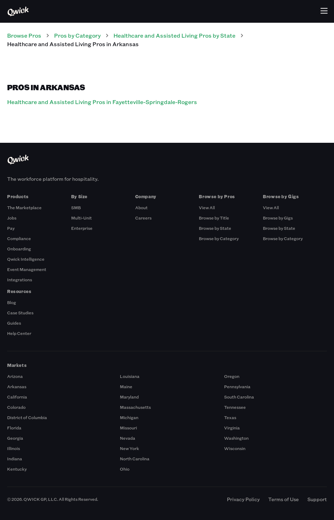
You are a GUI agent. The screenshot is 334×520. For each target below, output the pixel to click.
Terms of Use (283, 499)
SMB (76, 207)
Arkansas (16, 386)
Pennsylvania (237, 386)
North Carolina (134, 458)
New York (129, 448)
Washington (236, 438)
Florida (14, 427)
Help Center (19, 333)
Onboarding (19, 248)
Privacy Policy (243, 499)
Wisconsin (234, 448)
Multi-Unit (81, 218)
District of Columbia (27, 417)
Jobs (11, 218)
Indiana (14, 458)
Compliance (19, 238)
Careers (143, 218)
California (17, 397)
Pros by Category (77, 35)
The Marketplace (24, 207)
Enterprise (81, 228)
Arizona (15, 376)
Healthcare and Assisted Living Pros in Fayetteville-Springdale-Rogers (102, 101)
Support (317, 499)
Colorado (16, 407)
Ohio (124, 469)
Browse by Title (214, 218)
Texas (230, 417)
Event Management (26, 269)
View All (207, 207)
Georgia (15, 438)
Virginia (232, 427)
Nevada (127, 438)
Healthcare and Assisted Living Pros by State (174, 35)
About (141, 207)
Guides (14, 323)
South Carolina (239, 397)
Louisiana (129, 376)
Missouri (128, 427)
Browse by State (215, 228)
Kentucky (17, 469)
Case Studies (20, 312)
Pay (11, 228)
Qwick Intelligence (25, 259)
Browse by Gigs (278, 218)
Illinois (13, 448)
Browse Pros (24, 35)
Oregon (231, 376)
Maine (126, 386)
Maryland (129, 397)
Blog (11, 302)
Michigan (129, 417)
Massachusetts (135, 407)
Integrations (19, 279)
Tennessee (235, 407)
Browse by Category (219, 238)
